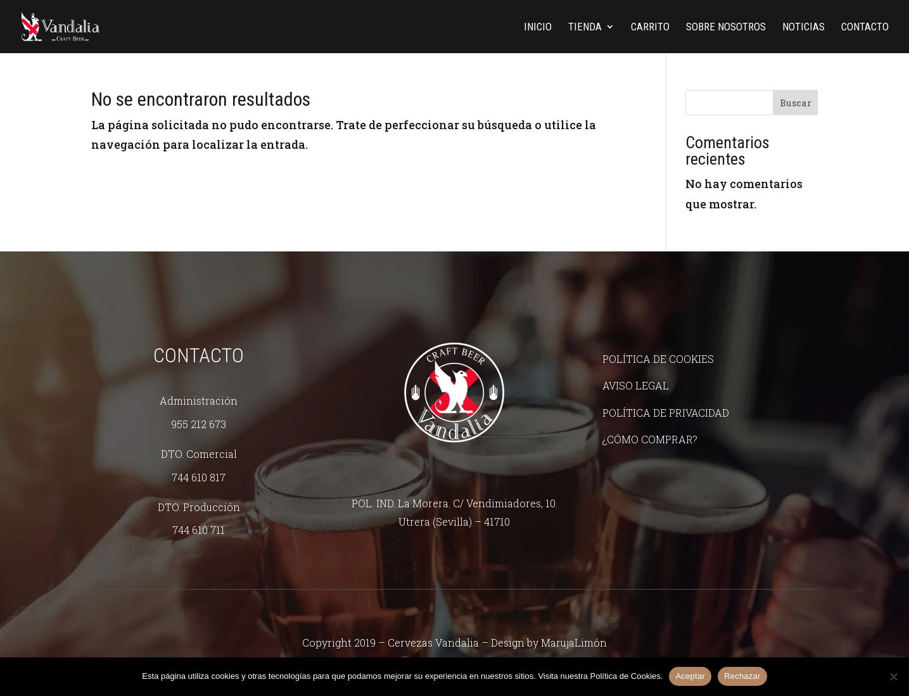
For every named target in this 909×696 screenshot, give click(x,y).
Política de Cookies (658, 358)
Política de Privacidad (665, 412)
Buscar (795, 103)
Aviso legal (635, 385)
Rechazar (742, 676)
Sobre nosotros (726, 27)
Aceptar (690, 676)
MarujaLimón (574, 642)
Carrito (650, 27)
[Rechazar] (893, 676)
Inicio (538, 27)
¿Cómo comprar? (649, 439)
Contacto (865, 27)
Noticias (803, 27)
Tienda (585, 27)
